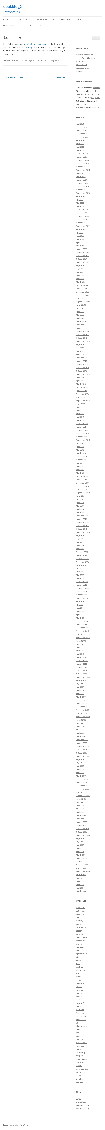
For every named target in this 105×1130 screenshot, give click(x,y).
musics (79, 1006)
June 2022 (80, 236)
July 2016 (79, 443)
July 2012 (79, 568)
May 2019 (80, 351)
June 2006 (80, 805)
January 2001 (31, 47)
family (78, 960)
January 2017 (81, 427)
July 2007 (79, 762)
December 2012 (82, 558)
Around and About (22, 19)
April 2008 (80, 733)
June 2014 (80, 502)
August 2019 (81, 344)
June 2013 (80, 542)
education (80, 947)
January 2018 (81, 390)
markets (79, 996)
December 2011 (82, 588)
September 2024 (83, 170)
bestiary (79, 921)
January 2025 (81, 157)
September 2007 (83, 756)
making (79, 993)
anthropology (81, 911)
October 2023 (81, 190)
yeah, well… (95, 97)
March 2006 (81, 815)
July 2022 (79, 232)
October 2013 (81, 529)
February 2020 (82, 325)
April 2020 (80, 318)
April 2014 (80, 509)
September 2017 (83, 400)
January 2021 (81, 288)
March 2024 (81, 176)
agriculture (80, 907)
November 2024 (82, 163)
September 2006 (83, 795)
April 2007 (80, 772)
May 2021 (80, 275)
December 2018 (82, 364)
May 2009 (80, 690)
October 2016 (81, 436)
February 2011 (82, 621)
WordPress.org (82, 1108)
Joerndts (96, 87)
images (79, 980)
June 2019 (80, 348)
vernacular (80, 1072)
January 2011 (81, 624)
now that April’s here (84, 55)
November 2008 (82, 710)
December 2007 (82, 746)
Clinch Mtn (61, 77)
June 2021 (80, 272)
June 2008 (80, 726)
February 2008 (82, 739)
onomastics (81, 1019)
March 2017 (81, 420)
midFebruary (81, 64)
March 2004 (81, 891)
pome (78, 1029)
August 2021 (81, 265)
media (78, 1000)
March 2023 (81, 206)
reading (79, 1039)
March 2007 (81, 776)
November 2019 (82, 334)
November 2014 (82, 486)
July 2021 (79, 269)
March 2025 (81, 150)
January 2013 (81, 555)
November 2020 (82, 295)
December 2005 (82, 825)
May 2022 (80, 239)
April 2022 (80, 242)
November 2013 (82, 525)
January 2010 (81, 664)
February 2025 (82, 153)
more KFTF (96, 107)
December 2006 (82, 786)
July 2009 (79, 683)
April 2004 (80, 888)
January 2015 (81, 479)
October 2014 (81, 489)
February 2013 (82, 552)
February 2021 (82, 285)
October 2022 (81, 222)
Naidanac (80, 1013)
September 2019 (83, 341)
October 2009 (81, 674)
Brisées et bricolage (45, 19)
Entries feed (81, 1102)
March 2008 (81, 736)
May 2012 (80, 575)
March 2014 (81, 512)
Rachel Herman (82, 107)
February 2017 (82, 423)
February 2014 (82, 516)
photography (81, 1026)
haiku (78, 977)
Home (5, 19)
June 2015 (80, 463)
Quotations (27, 25)
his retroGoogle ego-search (36, 44)
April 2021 (80, 278)
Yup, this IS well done (13, 77)
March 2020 (81, 321)
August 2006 (81, 799)
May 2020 (80, 315)
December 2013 (82, 522)
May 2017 (80, 413)
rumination (80, 1046)
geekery (79, 967)
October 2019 (81, 338)
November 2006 (82, 789)
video (78, 1075)
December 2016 (82, 430)
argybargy (80, 914)
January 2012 (81, 585)
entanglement (82, 950)
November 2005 (82, 828)
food (78, 963)
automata (80, 917)
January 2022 (81, 249)
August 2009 (81, 680)
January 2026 (81, 130)
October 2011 (81, 595)
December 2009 (82, 667)
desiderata (80, 940)
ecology (79, 944)
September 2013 (83, 532)
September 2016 (83, 440)
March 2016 (81, 453)
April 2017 (80, 417)
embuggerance (82, 68)
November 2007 (82, 749)
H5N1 (78, 973)
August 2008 (81, 720)
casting (79, 930)
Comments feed (82, 1105)
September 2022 (83, 226)
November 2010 (82, 631)
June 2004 (80, 881)
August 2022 (81, 229)
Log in (78, 1098)
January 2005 (81, 858)
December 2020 (82, 292)
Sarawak (80, 1049)
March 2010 (81, 657)
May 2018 (80, 377)
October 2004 (81, 868)
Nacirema (80, 1009)
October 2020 (81, 298)
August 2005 (81, 838)
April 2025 (80, 147)
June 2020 (80, 311)
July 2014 (79, 499)
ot (77, 1023)
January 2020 (81, 328)
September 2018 (83, 374)
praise (78, 1032)
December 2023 (82, 183)
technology (80, 1052)
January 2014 (81, 519)
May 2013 (80, 545)
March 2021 (81, 282)
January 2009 (81, 703)
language (80, 983)
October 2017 (81, 397)
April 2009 (80, 693)
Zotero (41, 25)
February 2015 (82, 476)
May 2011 (80, 611)
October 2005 (81, 832)
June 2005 (80, 845)
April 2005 (80, 851)
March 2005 (81, 855)
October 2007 (81, 753)
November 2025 (82, 137)
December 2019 (82, 331)
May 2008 (80, 730)
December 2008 (82, 706)
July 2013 (79, 539)
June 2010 (80, 647)
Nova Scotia (81, 1016)
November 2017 (82, 394)
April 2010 (80, 654)
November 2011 (82, 591)
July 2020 (79, 308)
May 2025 (80, 143)
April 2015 (80, 469)
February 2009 (82, 700)
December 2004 (82, 861)
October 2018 (81, 371)
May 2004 (80, 884)
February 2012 (82, 581)
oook (57, 60)
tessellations (81, 1059)
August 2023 (81, 196)
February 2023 (82, 209)
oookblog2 (12, 6)
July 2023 (79, 199)
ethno (78, 957)
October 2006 (81, 792)
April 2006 (80, 812)
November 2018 (82, 367)
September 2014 (83, 492)
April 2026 (80, 124)
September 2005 (83, 835)
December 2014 (82, 483)
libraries (79, 990)
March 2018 (81, 384)
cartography (81, 927)
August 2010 (81, 641)
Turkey (79, 1065)
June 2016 (80, 446)
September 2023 (83, 193)
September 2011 (83, 598)
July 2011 (79, 604)
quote (78, 1036)
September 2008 (83, 716)
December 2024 (82, 160)
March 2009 (81, 697)
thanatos (80, 1062)
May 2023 (80, 203)
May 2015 (80, 466)
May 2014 (80, 506)
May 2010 (80, 651)
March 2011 (81, 618)
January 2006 (81, 822)
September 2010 (83, 637)
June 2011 (80, 608)
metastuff (80, 1003)
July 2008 (79, 723)
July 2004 (79, 878)
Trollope (79, 71)
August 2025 (81, 140)
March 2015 (81, 473)
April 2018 (80, 381)
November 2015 (82, 456)
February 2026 (82, 127)
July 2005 (79, 842)
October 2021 (81, 259)
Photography (9, 25)
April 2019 (80, 354)
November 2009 (82, 670)
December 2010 (82, 627)
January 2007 (81, 782)
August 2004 (81, 874)
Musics (80, 19)
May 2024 (80, 173)
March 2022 (81, 245)
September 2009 (83, 677)
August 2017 (81, 404)
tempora (79, 1056)
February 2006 (82, 818)
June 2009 (80, 687)
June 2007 (80, 766)
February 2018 (82, 387)
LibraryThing (65, 19)
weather (79, 1079)
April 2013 (80, 548)
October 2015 (81, 460)
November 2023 (82, 186)
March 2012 (81, 578)
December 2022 (82, 216)
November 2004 (82, 865)
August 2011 (81, 601)
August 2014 (81, 496)
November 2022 (82, 219)
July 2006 (79, 802)
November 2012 (82, 562)
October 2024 (81, 166)
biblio (78, 924)
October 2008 (81, 713)
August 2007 (81, 759)
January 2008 (81, 743)
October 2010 (81, 634)
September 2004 (83, 871)
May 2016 (80, 450)
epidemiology (81, 953)
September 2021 (83, 262)
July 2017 (79, 407)
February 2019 (82, 357)
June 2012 (80, 571)
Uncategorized (30, 60)
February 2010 (82, 660)
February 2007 (82, 779)
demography (81, 937)
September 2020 (83, 301)
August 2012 (81, 565)
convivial (79, 934)
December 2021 (82, 252)
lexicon (79, 986)
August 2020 (81, 305)
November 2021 (82, 255)
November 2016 (82, 433)
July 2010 (79, 644)
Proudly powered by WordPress (15, 1125)
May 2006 (80, 809)
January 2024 (81, 180)
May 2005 (80, 848)
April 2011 (80, 614)
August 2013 (81, 535)
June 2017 (80, 410)
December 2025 (82, 134)
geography (80, 970)
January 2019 (81, 361)
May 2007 (80, 769)
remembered (81, 1042)
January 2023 (81, 213)
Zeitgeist (79, 1082)
